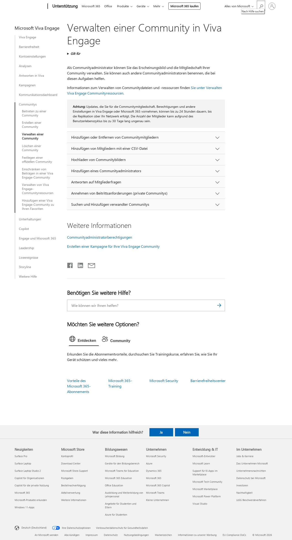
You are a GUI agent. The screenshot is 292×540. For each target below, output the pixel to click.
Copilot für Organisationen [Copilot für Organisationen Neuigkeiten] (29, 478)
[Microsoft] (30, 6)
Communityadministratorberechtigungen (99, 237)
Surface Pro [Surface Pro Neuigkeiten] (21, 456)
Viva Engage (27, 37)
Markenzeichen (163, 535)
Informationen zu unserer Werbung (197, 535)
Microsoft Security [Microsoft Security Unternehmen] (156, 456)
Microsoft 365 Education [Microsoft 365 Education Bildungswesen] (118, 478)
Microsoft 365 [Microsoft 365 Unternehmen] (153, 478)
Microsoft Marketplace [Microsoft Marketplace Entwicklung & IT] (205, 489)
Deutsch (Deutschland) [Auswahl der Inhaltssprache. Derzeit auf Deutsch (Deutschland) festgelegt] (34, 527)
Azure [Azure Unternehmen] (149, 463)
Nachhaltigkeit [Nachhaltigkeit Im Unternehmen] (244, 492)
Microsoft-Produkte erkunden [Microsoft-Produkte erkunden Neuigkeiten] (31, 500)
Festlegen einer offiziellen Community (37, 159)
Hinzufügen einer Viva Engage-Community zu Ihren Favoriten (38, 204)
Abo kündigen (71, 535)
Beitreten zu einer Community (34, 113)
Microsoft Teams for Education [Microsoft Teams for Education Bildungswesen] (122, 470)
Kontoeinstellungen (32, 56)
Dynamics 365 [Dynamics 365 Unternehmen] (154, 470)
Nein (186, 432)
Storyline (25, 267)
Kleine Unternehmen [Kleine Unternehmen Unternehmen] (157, 500)
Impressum (92, 535)
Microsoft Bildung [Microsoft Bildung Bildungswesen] (114, 456)
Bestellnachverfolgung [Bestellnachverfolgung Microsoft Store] (73, 485)
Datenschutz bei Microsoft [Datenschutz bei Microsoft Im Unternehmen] (251, 478)
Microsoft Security (163, 380)
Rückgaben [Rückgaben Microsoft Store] (67, 478)
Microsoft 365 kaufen (188, 6)
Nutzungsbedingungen (136, 535)
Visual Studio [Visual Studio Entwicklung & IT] (200, 503)
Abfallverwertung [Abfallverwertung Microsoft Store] (70, 492)
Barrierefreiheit (29, 47)
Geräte (143, 6)
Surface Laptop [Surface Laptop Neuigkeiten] (23, 463)
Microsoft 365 (91, 6)
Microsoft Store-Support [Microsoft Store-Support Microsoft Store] (74, 470)
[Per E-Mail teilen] (89, 264)
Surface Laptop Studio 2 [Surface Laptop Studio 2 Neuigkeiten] (28, 470)
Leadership (26, 248)
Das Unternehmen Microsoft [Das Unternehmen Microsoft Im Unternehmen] (252, 463)
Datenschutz (111, 535)
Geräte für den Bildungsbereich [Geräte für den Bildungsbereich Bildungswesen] (122, 463)
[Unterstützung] (64, 6)
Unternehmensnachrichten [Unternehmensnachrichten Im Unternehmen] (251, 470)
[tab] (84, 340)
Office (109, 6)
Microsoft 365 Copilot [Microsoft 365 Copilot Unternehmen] (158, 485)
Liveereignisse (28, 258)
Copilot (24, 229)
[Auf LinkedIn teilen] (78, 264)
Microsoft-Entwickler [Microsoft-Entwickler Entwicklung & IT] (204, 456)
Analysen (25, 66)
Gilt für (75, 53)
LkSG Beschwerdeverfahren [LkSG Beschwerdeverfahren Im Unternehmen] (251, 500)
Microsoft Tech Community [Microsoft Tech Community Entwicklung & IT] (207, 481)
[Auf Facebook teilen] (70, 264)
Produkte (125, 6)
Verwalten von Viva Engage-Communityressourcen (37, 189)
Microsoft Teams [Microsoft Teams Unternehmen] (155, 492)
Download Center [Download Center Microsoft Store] (71, 463)
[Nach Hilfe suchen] (261, 6)
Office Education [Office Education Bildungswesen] (114, 485)
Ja (161, 432)
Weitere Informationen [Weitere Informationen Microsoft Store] (73, 500)
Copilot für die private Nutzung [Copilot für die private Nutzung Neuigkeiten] (32, 485)
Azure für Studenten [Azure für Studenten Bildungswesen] (116, 514)
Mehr (160, 6)
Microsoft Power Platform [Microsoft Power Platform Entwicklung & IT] (207, 496)
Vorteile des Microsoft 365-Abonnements (79, 386)
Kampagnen (27, 85)
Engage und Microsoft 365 (37, 238)
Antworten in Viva (31, 76)
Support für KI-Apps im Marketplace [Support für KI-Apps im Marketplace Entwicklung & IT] (205, 472)
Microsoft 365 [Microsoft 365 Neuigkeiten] (22, 492)
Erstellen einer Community (31, 125)
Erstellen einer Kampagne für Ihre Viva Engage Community (113, 246)
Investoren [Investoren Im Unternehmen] (242, 485)
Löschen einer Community (31, 148)
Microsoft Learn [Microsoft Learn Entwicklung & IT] (201, 463)
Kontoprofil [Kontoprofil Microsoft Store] (67, 456)
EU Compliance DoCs (234, 535)
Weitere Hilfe (28, 276)
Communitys (28, 104)
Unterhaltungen (30, 219)
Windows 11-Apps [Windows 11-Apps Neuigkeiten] (24, 507)
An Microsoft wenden (46, 535)
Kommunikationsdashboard (38, 95)
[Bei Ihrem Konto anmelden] (271, 6)
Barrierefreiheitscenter (208, 380)
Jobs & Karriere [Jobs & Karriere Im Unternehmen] (244, 456)
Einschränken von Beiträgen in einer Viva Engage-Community (37, 173)
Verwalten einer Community (33, 136)
